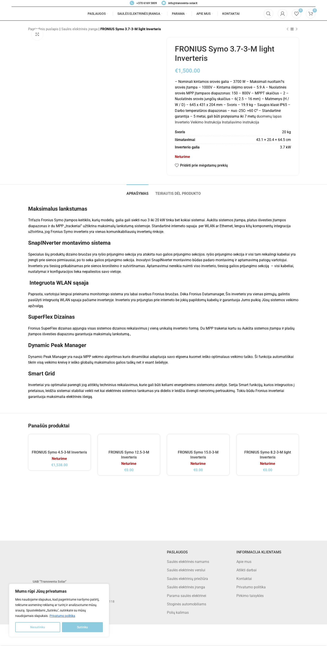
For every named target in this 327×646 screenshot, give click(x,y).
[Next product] (296, 29)
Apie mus (243, 562)
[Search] (268, 13)
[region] (59, 610)
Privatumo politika (62, 616)
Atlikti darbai (246, 570)
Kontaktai (244, 579)
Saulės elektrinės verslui (186, 570)
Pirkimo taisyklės (250, 596)
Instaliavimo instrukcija (240, 122)
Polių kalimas (178, 612)
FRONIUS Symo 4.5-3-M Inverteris (59, 452)
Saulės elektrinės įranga (79, 29)
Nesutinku (37, 627)
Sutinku (82, 627)
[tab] (137, 191)
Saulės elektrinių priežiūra (187, 579)
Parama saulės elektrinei (186, 596)
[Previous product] (287, 29)
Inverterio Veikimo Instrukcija (198, 122)
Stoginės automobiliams (186, 604)
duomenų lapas (269, 116)
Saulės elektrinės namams (188, 562)
